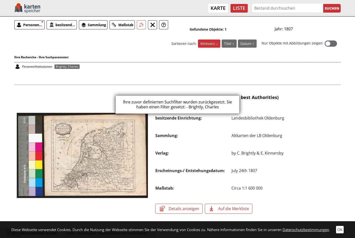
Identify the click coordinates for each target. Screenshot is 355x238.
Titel (228, 43)
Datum (246, 43)
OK (339, 229)
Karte (218, 8)
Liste (239, 8)
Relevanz (208, 43)
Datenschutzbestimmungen (306, 229)
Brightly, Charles (67, 66)
